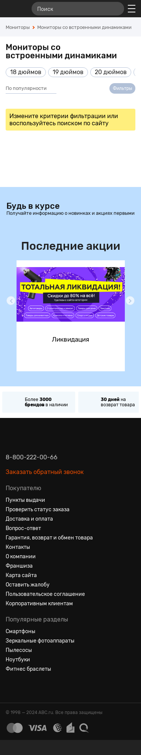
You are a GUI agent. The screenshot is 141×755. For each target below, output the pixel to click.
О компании (21, 556)
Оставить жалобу (28, 585)
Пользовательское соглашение (45, 594)
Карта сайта (21, 575)
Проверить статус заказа (38, 509)
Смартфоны (20, 631)
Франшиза (19, 566)
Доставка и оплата (29, 519)
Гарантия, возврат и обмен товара (49, 538)
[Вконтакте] (12, 687)
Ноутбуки (18, 659)
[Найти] (115, 8)
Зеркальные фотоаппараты (40, 641)
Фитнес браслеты (28, 669)
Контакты (18, 547)
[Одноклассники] (25, 687)
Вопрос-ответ (23, 528)
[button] (10, 300)
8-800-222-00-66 (32, 457)
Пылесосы (19, 650)
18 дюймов (25, 72)
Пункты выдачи (25, 500)
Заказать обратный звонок (45, 471)
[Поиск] (78, 8)
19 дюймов (68, 72)
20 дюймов (111, 72)
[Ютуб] (39, 687)
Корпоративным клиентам (39, 603)
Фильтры (122, 88)
